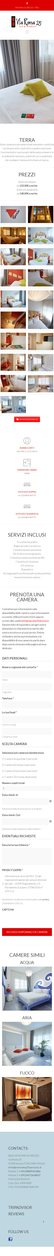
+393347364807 (30, 1175)
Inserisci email (9, 725)
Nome (5, 680)
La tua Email (9, 712)
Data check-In (10, 794)
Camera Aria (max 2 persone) (20, 764)
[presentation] (23, 918)
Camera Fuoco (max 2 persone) (21, 770)
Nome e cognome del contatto (20, 667)
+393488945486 (30, 1171)
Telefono (8, 698)
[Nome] (27, 674)
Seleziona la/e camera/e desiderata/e (23, 752)
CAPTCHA (8, 909)
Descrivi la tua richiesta (16, 845)
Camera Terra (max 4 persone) (21, 776)
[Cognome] (27, 686)
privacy (46, 899)
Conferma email (9, 737)
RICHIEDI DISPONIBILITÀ (27, 419)
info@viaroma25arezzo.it (35, 620)
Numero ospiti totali (13, 783)
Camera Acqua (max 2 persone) (21, 758)
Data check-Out (11, 815)
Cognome (6, 692)
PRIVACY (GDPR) (12, 870)
